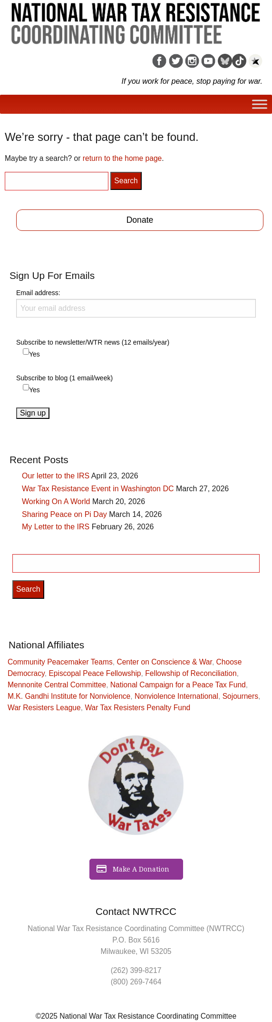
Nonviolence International (176, 696)
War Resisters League (44, 708)
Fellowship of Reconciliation (190, 673)
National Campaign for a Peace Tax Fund (178, 685)
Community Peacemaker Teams (60, 662)
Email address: (136, 303)
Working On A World (56, 501)
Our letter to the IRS (55, 476)
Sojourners (240, 696)
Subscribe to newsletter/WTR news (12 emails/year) (92, 342)
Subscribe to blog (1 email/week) (64, 378)
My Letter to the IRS (55, 527)
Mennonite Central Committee (57, 685)
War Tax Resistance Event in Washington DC (98, 489)
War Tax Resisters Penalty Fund (137, 708)
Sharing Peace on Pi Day (64, 514)
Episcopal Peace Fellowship (95, 673)
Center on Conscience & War (164, 662)
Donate (140, 220)
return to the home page (122, 158)
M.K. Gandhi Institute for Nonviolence (69, 696)
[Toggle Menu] (259, 104)
